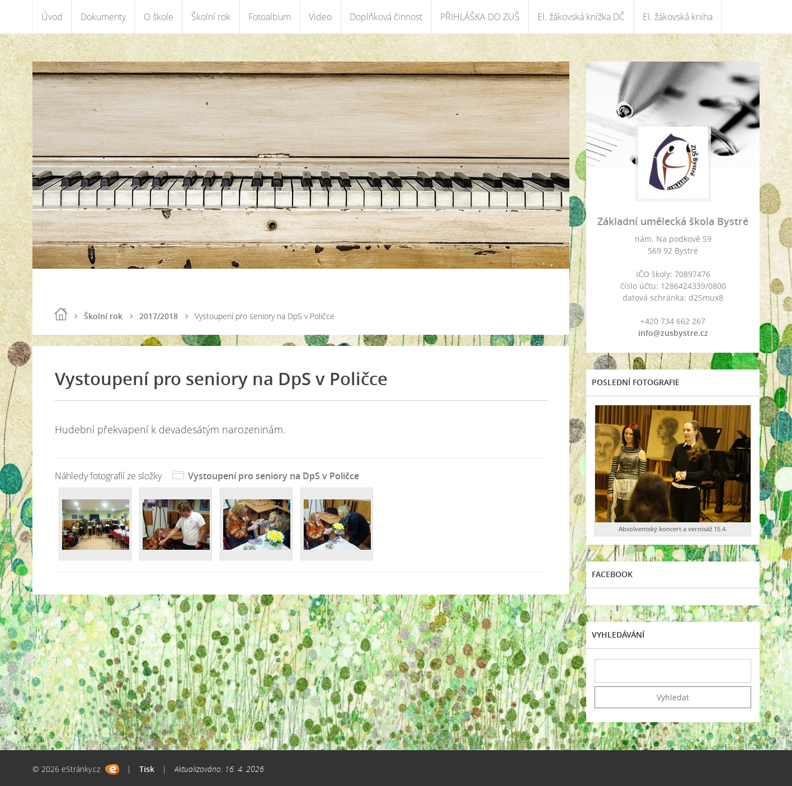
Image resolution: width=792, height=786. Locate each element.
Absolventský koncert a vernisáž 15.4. (673, 529)
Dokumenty (103, 17)
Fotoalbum (269, 17)
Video (320, 17)
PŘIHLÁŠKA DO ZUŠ (480, 17)
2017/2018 (158, 316)
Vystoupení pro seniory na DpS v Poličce (273, 476)
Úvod (52, 17)
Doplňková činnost (386, 17)
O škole (158, 17)
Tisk (146, 769)
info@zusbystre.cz (673, 333)
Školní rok (210, 17)
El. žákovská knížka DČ (581, 17)
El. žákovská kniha (678, 17)
